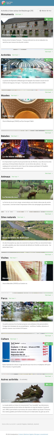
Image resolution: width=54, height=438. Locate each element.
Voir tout (19, 14)
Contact (21, 434)
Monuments (7, 14)
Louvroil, (19, 424)
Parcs (4, 298)
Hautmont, (30, 424)
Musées (5, 95)
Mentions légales (28, 434)
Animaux (5, 176)
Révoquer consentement (41, 434)
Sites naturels (8, 217)
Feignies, (24, 424)
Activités (6, 55)
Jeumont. (36, 424)
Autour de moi (45, 11)
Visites (5, 257)
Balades (5, 136)
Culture (5, 339)
